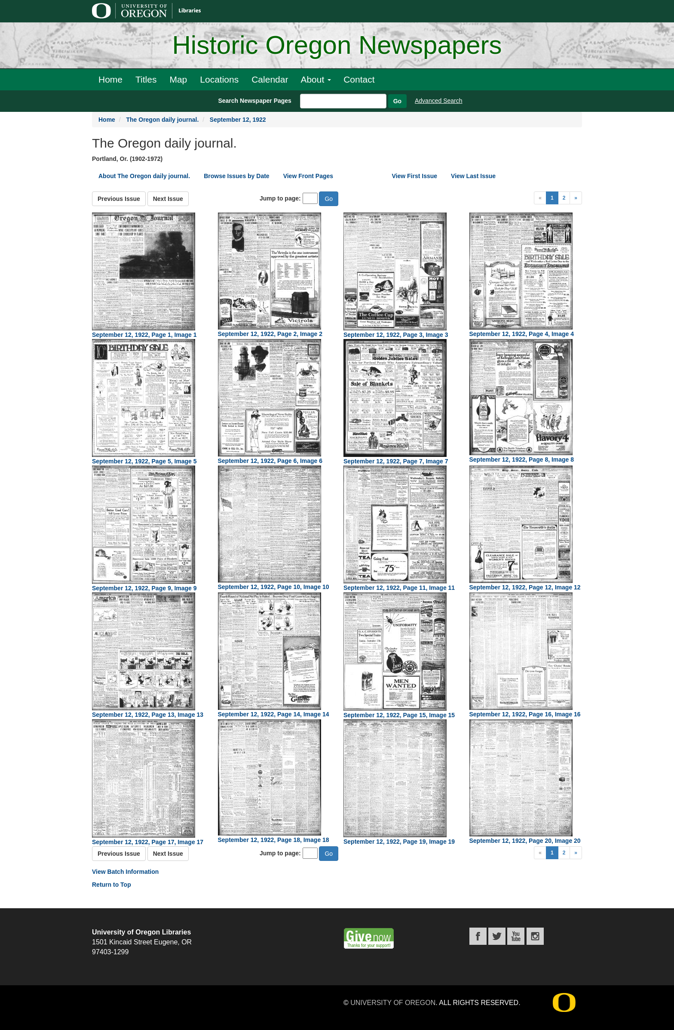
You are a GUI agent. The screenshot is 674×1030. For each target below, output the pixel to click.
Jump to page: (280, 198)
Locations (219, 79)
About (315, 79)
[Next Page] (576, 197)
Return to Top (111, 884)
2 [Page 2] (564, 198)
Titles (145, 79)
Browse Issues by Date (237, 176)
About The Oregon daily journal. (144, 176)
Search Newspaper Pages (254, 100)
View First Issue (415, 176)
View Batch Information (125, 871)
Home (110, 79)
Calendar (269, 79)
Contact (358, 79)
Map (178, 79)
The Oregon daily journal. (162, 119)
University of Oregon (392, 1002)
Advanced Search (439, 100)
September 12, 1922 (238, 119)
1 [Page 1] (552, 198)
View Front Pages (308, 176)
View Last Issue (473, 176)
